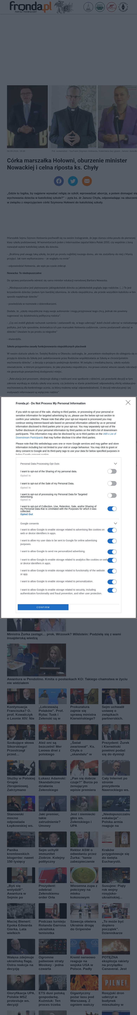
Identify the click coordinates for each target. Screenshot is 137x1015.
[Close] (129, 403)
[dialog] (68, 507)
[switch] (112, 471)
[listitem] (68, 463)
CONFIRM (43, 607)
